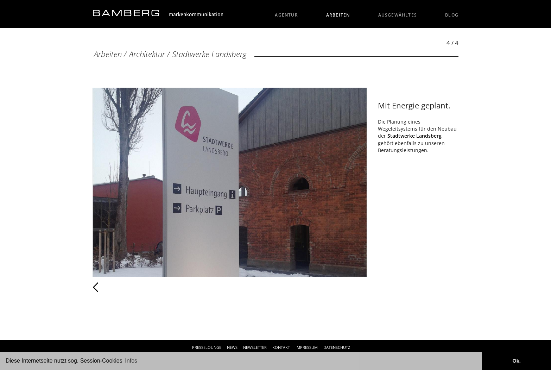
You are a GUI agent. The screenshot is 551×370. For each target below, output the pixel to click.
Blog (451, 15)
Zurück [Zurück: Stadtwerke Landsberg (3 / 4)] (111, 287)
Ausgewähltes (397, 15)
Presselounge (206, 347)
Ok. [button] (516, 361)
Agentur (286, 15)
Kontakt (281, 347)
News (232, 347)
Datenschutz (336, 347)
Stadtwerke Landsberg (209, 54)
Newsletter (255, 347)
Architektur (147, 54)
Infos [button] (131, 361)
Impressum (307, 347)
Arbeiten (338, 15)
